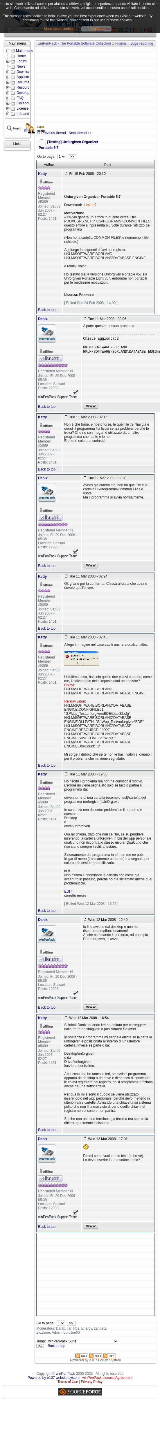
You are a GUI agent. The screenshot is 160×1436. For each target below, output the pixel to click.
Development (27, 93)
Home (21, 56)
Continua (96, 29)
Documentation (28, 82)
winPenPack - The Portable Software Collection (74, 43)
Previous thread (54, 133)
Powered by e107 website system (54, 1378)
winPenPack (65, 1374)
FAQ (20, 98)
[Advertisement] (93, 89)
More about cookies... (60, 29)
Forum (22, 61)
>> (72, 157)
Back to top (46, 310)
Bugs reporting (141, 43)
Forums (121, 43)
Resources (25, 87)
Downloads (25, 72)
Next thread (78, 133)
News (21, 66)
